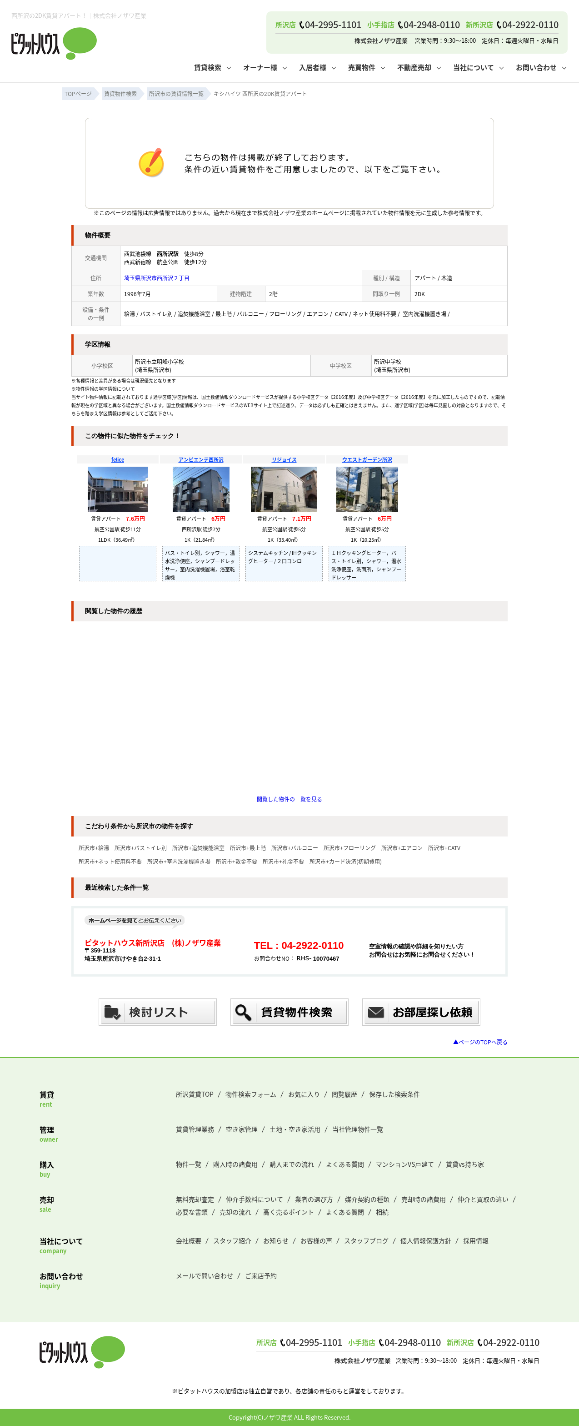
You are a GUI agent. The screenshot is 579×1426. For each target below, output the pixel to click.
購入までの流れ (292, 1164)
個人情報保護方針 (425, 1240)
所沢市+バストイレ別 (141, 848)
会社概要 (188, 1240)
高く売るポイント (288, 1212)
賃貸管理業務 (195, 1129)
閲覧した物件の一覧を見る (289, 799)
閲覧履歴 (344, 1094)
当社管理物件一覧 (357, 1129)
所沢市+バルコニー (294, 848)
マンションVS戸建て (405, 1164)
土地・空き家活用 (295, 1129)
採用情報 (476, 1240)
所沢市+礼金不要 (283, 861)
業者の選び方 (314, 1199)
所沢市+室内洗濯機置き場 (178, 861)
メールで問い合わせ (204, 1275)
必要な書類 (192, 1212)
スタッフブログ (366, 1240)
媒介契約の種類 (367, 1199)
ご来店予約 (261, 1275)
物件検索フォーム (250, 1094)
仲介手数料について (254, 1199)
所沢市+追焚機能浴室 (198, 848)
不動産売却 (414, 67)
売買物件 (361, 67)
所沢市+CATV (444, 848)
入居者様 (312, 67)
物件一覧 (188, 1164)
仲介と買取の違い (483, 1199)
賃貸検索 (207, 67)
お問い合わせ (536, 67)
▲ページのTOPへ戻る (480, 1042)
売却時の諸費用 (423, 1199)
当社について (473, 67)
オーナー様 (260, 67)
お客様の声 (316, 1240)
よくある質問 (345, 1164)
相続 (382, 1212)
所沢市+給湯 (94, 848)
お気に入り (304, 1094)
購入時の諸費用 (235, 1164)
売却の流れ (235, 1212)
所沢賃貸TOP (195, 1094)
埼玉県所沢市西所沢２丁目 (157, 278)
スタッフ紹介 (232, 1240)
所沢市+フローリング (350, 848)
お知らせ (276, 1240)
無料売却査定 (195, 1199)
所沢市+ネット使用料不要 (110, 861)
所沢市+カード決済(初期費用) (345, 861)
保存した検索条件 (394, 1094)
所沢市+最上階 (248, 848)
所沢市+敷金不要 (236, 861)
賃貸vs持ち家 (465, 1164)
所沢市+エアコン (402, 848)
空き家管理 (242, 1129)
